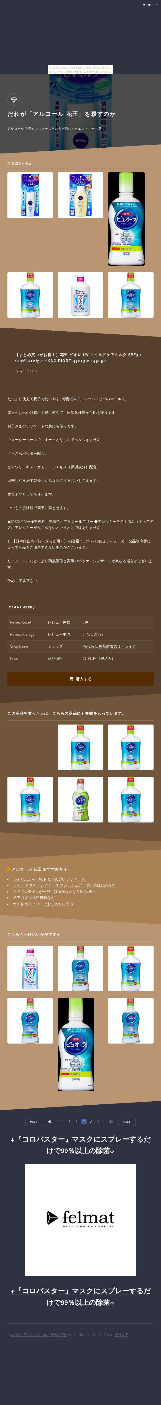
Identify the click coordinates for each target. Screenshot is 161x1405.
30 (111, 1121)
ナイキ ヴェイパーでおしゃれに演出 (43, 904)
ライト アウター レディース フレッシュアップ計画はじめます (64, 885)
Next (127, 1122)
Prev (33, 1122)
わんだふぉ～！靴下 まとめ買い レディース (49, 879)
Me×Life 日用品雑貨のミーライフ (109, 646)
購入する (84, 679)
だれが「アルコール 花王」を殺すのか (39, 1334)
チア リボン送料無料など (34, 897)
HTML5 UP (122, 1334)
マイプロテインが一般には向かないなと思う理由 (54, 891)
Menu (148, 5)
